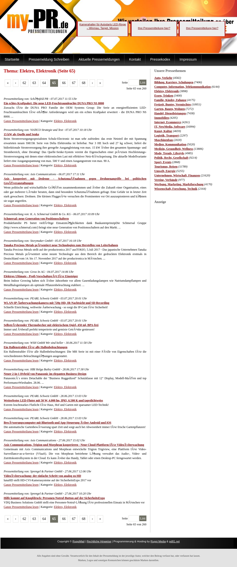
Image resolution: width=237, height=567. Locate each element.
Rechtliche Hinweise (99, 541)
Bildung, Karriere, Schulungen (173, 82)
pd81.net (174, 541)
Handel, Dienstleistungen (170, 113)
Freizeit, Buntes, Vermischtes (172, 104)
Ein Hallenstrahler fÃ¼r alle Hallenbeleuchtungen (35, 347)
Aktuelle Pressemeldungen (99, 59)
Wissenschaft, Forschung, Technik (176, 188)
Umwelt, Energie (165, 171)
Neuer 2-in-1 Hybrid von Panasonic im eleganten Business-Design (45, 374)
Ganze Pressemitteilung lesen (21, 121)
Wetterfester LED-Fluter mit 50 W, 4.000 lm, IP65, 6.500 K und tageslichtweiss (53, 400)
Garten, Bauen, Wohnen (169, 109)
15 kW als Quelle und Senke (21, 134)
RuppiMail (78, 541)
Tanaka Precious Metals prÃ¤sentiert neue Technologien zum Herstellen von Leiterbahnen (61, 245)
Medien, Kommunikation (170, 144)
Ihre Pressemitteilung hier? (154, 28)
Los (143, 82)
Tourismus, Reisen (166, 166)
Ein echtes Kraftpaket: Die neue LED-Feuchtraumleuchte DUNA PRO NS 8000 (54, 103)
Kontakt (135, 59)
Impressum (188, 59)
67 (74, 83)
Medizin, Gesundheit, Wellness (173, 149)
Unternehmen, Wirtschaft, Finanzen (177, 175)
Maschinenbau (163, 140)
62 (24, 83)
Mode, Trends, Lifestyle (169, 153)
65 (54, 83)
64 (44, 83)
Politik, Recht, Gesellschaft (171, 157)
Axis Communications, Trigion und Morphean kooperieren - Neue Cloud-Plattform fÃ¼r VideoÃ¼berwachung (74, 445)
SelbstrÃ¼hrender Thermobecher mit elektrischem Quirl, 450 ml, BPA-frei (51, 325)
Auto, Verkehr (163, 78)
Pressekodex (160, 59)
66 (64, 83)
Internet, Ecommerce (167, 122)
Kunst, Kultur (163, 131)
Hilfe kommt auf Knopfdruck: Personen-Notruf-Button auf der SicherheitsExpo (54, 498)
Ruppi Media (158, 541)
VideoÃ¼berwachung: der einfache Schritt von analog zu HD (42, 476)
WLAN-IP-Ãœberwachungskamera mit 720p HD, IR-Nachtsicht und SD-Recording (56, 303)
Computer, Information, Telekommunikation (182, 86)
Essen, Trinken (163, 95)
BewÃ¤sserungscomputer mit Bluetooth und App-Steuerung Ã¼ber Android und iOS (57, 422)
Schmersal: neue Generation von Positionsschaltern (36, 218)
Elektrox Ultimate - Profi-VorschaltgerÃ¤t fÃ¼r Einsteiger (41, 276)
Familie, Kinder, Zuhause (170, 100)
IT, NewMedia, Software (169, 126)
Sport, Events (162, 162)
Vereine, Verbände (166, 180)
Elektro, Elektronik (166, 91)
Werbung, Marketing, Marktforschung (178, 184)
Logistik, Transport (166, 135)
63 (34, 83)
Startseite (12, 59)
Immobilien (161, 118)
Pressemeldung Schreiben (49, 59)
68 (83, 83)
